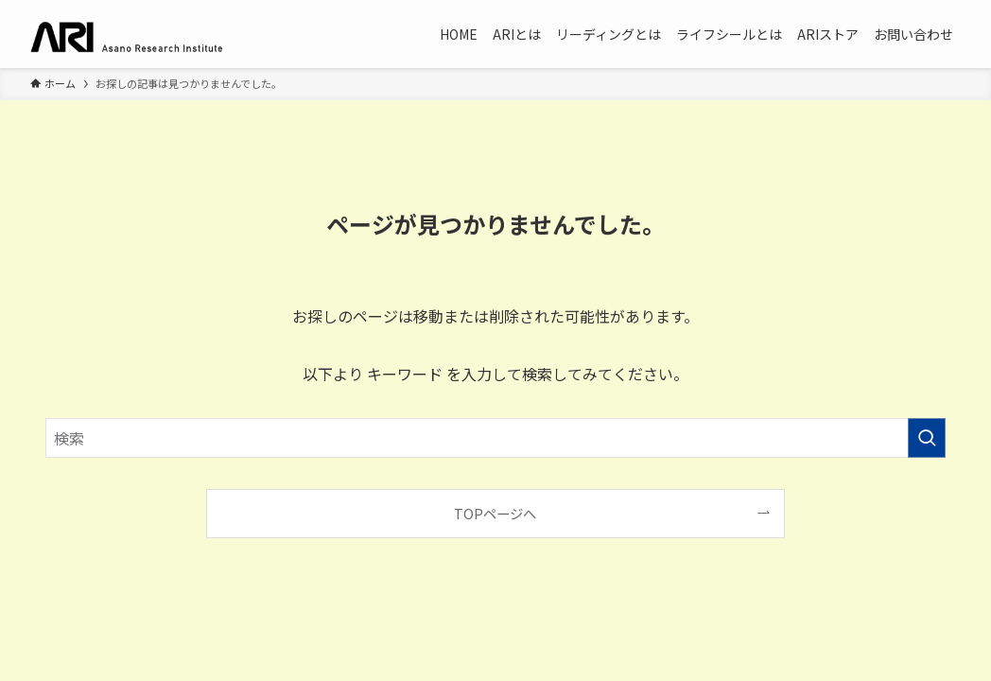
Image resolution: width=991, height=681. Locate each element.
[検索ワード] (495, 438)
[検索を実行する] (927, 438)
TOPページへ (495, 513)
